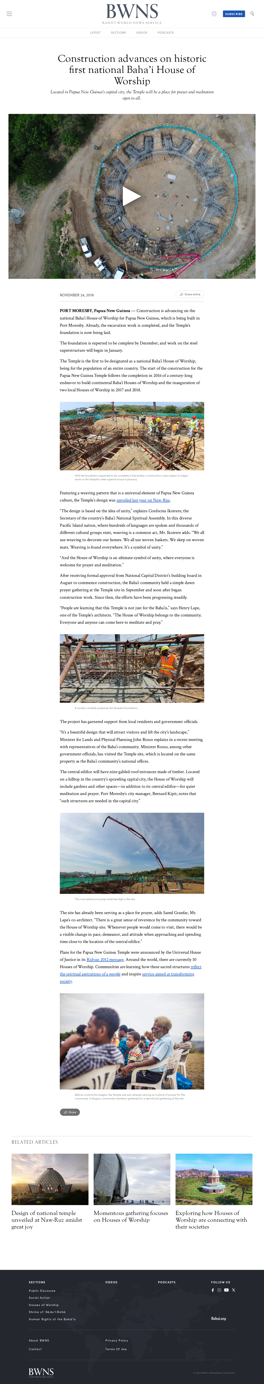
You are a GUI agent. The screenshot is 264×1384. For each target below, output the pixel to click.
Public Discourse (42, 1291)
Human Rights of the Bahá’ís (52, 1319)
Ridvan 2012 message (105, 960)
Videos (141, 32)
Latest (95, 32)
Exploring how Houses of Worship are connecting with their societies (211, 1220)
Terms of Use (116, 1349)
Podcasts (166, 32)
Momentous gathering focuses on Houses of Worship (131, 1216)
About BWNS (39, 1340)
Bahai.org (218, 1318)
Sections (118, 32)
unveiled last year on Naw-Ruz (143, 500)
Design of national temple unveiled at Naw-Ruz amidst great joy (47, 1220)
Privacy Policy (116, 1340)
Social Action (39, 1298)
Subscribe (234, 14)
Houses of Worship (44, 1305)
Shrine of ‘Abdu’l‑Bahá (47, 1312)
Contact (35, 1349)
